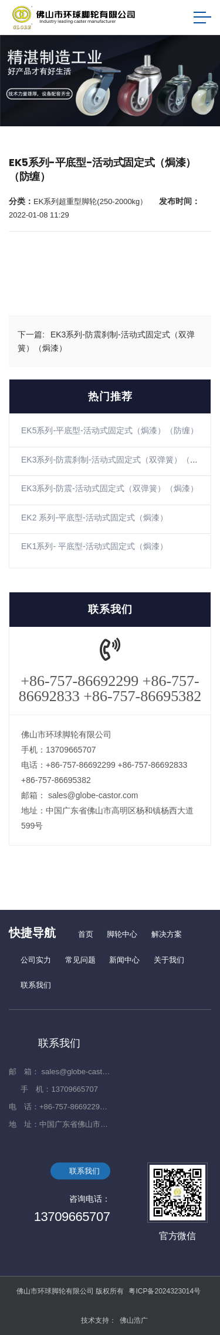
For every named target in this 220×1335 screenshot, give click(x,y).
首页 (85, 934)
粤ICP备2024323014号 (164, 1291)
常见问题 (80, 959)
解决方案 (166, 934)
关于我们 (169, 959)
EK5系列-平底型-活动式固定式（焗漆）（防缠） (109, 430)
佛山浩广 (134, 1320)
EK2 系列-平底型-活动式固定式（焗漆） (94, 517)
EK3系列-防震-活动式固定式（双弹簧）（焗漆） (109, 488)
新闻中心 (124, 959)
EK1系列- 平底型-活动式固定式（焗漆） (94, 546)
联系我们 (36, 985)
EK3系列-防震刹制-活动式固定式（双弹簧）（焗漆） (118, 459)
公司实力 (36, 959)
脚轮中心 (122, 934)
